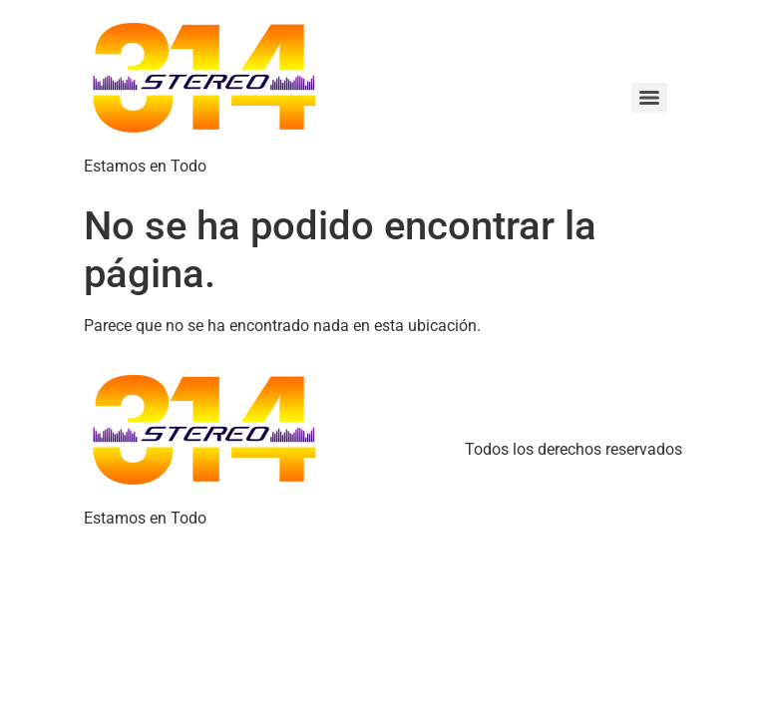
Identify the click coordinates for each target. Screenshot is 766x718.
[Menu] (649, 98)
